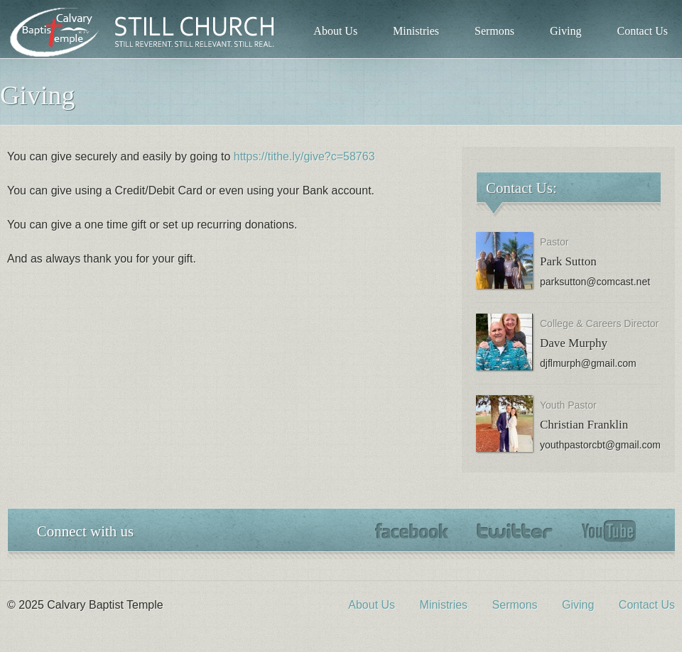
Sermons (494, 31)
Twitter (515, 531)
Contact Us (642, 31)
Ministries (416, 31)
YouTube (608, 531)
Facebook (411, 531)
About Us (335, 31)
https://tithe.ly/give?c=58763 (304, 156)
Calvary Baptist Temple (149, 31)
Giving (565, 31)
